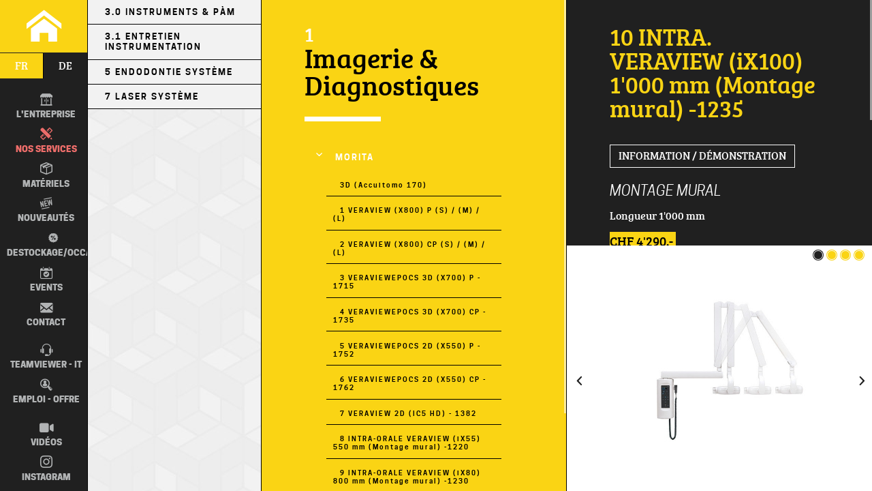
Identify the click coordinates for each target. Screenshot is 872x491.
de (65, 65)
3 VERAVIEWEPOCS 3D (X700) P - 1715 (406, 281)
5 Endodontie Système (169, 72)
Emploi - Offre (46, 391)
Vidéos (46, 434)
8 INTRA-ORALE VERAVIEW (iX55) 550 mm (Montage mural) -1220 (406, 442)
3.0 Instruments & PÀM (170, 12)
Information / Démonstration (702, 155)
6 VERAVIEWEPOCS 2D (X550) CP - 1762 (409, 383)
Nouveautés (46, 210)
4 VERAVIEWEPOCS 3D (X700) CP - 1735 (409, 316)
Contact (46, 314)
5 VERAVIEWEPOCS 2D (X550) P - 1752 (406, 350)
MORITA (354, 157)
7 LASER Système (152, 96)
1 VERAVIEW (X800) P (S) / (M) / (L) (406, 214)
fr (21, 65)
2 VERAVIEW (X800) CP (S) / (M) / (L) (409, 248)
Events (46, 280)
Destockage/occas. (53, 245)
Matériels (45, 175)
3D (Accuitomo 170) (383, 185)
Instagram (46, 468)
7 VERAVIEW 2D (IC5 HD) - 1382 (408, 413)
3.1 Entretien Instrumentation (153, 41)
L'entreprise (46, 106)
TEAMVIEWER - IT (46, 357)
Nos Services (46, 140)
